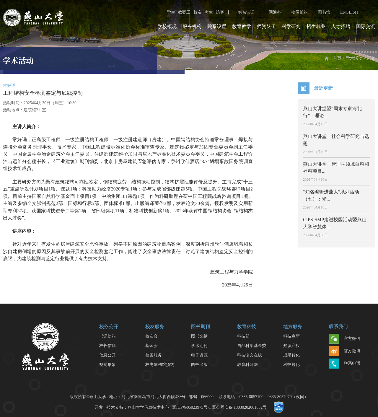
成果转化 (291, 355)
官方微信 (344, 339)
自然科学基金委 (251, 345)
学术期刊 (199, 345)
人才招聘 (340, 26)
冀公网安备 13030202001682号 (239, 407)
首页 (337, 58)
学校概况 (167, 26)
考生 (209, 12)
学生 (171, 12)
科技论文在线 (249, 355)
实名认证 (243, 12)
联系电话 (344, 364)
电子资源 (199, 355)
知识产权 (291, 345)
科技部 (243, 336)
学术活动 (354, 58)
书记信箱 (107, 336)
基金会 (151, 345)
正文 (371, 58)
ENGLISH (345, 12)
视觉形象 (107, 364)
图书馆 (320, 12)
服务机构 (192, 26)
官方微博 (344, 351)
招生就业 (316, 26)
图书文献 (199, 336)
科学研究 (291, 26)
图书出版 (199, 364)
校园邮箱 (296, 12)
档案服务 (153, 355)
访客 (220, 12)
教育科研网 (247, 364)
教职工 (184, 12)
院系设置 (216, 26)
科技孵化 (291, 364)
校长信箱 (107, 345)
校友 (197, 12)
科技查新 (291, 336)
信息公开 (107, 355)
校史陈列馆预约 (159, 364)
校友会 (151, 336)
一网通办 (269, 12)
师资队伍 (266, 26)
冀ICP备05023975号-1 (191, 407)
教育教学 (241, 26)
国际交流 (365, 26)
